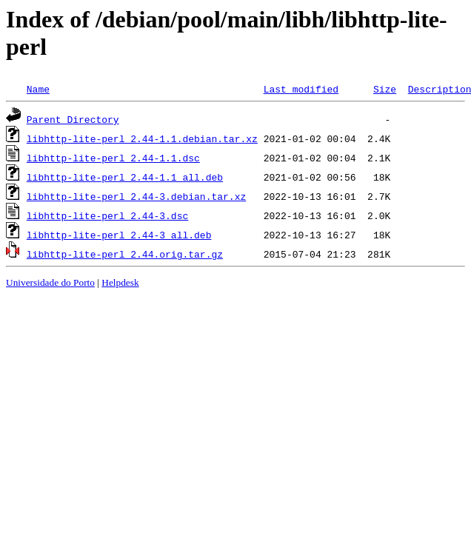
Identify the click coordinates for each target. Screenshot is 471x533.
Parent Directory (73, 119)
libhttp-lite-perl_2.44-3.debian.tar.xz (136, 196)
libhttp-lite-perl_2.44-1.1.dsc (113, 157)
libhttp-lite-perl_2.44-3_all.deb (119, 234)
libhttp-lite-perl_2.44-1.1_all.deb (125, 177)
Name (38, 88)
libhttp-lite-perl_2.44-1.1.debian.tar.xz (142, 138)
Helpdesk (119, 282)
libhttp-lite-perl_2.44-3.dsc (107, 215)
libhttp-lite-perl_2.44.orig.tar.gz (125, 254)
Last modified (301, 88)
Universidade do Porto (50, 282)
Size (384, 88)
